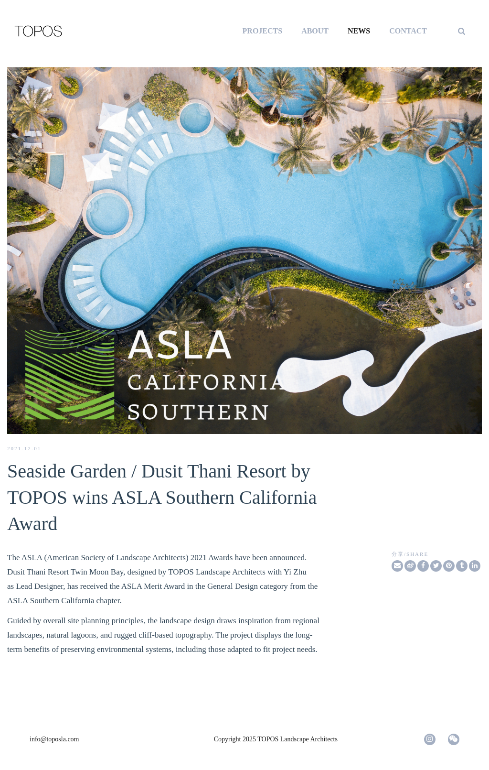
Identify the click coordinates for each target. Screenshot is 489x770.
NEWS (359, 31)
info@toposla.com (54, 739)
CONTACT (408, 31)
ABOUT (315, 31)
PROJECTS (263, 31)
